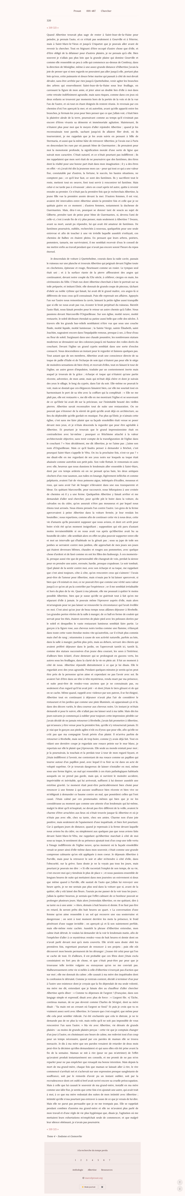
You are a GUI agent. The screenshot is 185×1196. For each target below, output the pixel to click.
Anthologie (77, 1169)
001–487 (91, 10)
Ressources (107, 1169)
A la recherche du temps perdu (92, 1150)
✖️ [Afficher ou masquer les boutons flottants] (102, 1187)
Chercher (106, 10)
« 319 (49, 27)
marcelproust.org (94, 1178)
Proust (77, 10)
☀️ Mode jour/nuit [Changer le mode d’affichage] (88, 1187)
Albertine (92, 1169)
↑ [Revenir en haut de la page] (180, 1182)
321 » (56, 27)
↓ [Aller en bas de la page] (180, 1188)
